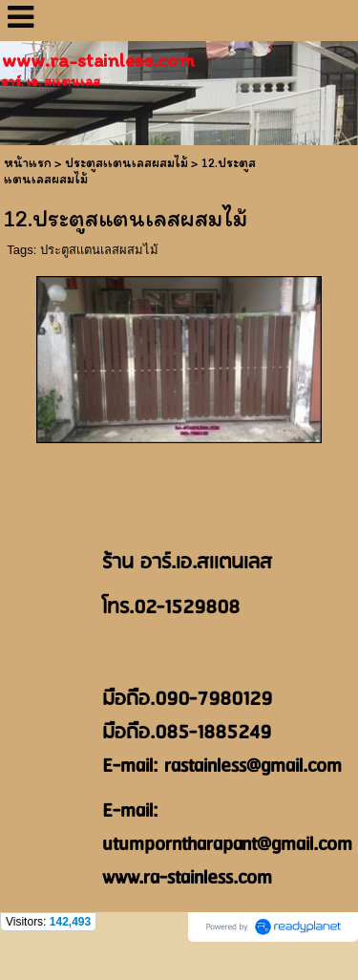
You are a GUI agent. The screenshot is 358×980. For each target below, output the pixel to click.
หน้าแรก (28, 163)
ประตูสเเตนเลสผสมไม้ (99, 250)
